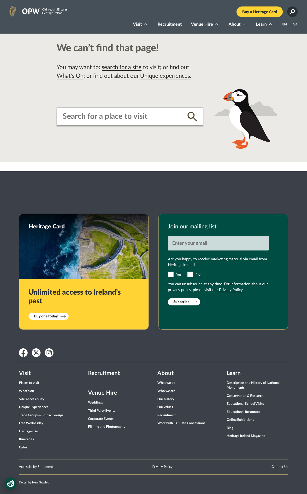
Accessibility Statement (36, 467)
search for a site (122, 67)
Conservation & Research (245, 396)
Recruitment (170, 24)
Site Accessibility (31, 399)
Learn (261, 24)
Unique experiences (165, 76)
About (235, 24)
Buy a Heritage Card (259, 12)
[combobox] (121, 116)
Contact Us (280, 467)
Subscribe (181, 302)
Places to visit (29, 383)
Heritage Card (29, 431)
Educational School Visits (245, 403)
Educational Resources (243, 412)
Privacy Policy (231, 290)
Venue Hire (202, 24)
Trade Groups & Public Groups (41, 415)
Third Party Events (101, 410)
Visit (137, 24)
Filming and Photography (106, 427)
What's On (70, 76)
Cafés (23, 447)
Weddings (95, 402)
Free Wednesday (31, 423)
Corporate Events (100, 419)
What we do (166, 383)
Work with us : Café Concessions (181, 423)
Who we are (166, 391)
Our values (165, 407)
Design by (34, 482)
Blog (230, 428)
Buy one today (46, 316)
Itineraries (26, 439)
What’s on (26, 391)
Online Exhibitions (240, 420)
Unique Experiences (33, 407)
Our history (165, 399)
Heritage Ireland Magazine (246, 436)
